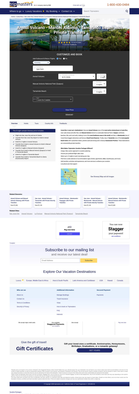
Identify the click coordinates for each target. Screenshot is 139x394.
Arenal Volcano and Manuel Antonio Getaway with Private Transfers (20, 200)
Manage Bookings (63, 295)
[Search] (103, 11)
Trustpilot (12, 243)
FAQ (58, 310)
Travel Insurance (62, 299)
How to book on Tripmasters (66, 306)
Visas (58, 303)
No (65, 58)
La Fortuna (48, 16)
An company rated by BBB (42, 5)
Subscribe (89, 260)
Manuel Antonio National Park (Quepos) (65, 16)
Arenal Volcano (39, 16)
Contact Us (20, 299)
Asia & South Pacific (60, 280)
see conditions (115, 236)
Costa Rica (19, 16)
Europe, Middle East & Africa (37, 280)
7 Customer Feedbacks (69, 44)
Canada (120, 280)
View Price (69, 110)
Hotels (26, 123)
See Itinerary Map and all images (102, 177)
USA (101, 280)
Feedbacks (63, 123)
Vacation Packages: (16, 392)
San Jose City (28, 16)
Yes (59, 58)
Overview (14, 123)
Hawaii (110, 280)
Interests (60, 314)
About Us (20, 295)
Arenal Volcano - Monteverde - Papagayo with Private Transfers (69, 200)
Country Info (49, 123)
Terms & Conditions (23, 303)
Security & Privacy (23, 306)
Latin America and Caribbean (84, 280)
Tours (36, 123)
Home (13, 16)
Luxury (19, 280)
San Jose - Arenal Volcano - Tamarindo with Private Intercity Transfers (45, 200)
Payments (100, 295)
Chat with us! (79, 5)
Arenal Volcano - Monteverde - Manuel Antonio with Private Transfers (117, 200)
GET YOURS (94, 350)
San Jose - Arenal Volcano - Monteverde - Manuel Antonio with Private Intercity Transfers (93, 200)
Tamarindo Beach (84, 16)
